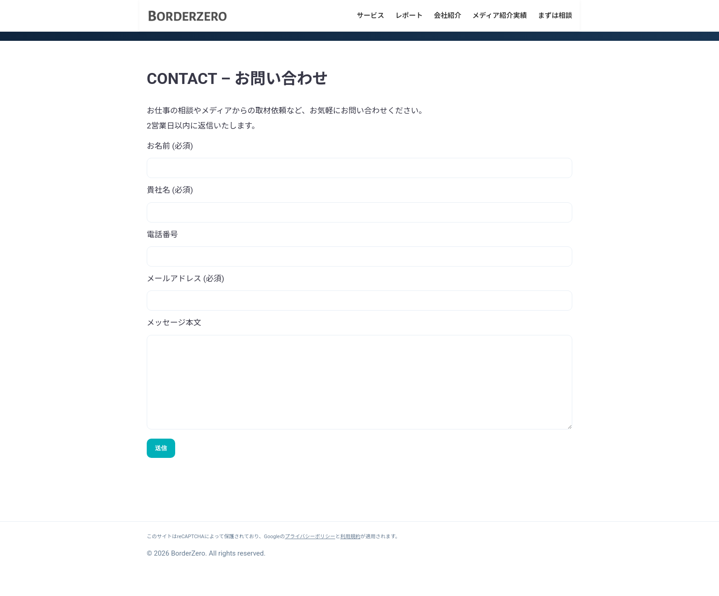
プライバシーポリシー (310, 555)
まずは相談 (555, 15)
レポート (409, 15)
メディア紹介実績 (499, 15)
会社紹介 (447, 15)
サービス (370, 15)
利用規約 (350, 555)
